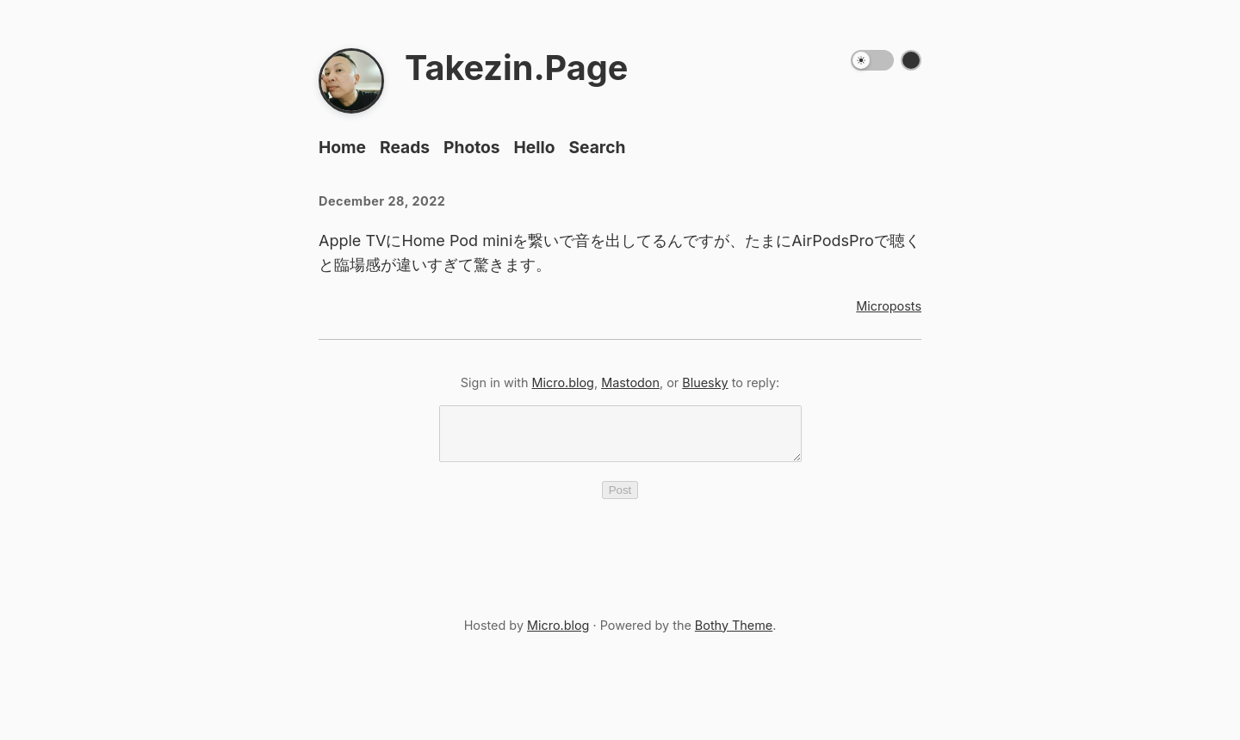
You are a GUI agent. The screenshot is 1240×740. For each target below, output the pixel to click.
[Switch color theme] (911, 60)
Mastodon (630, 382)
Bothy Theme (733, 635)
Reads (405, 147)
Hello (534, 147)
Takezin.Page (516, 68)
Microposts (888, 306)
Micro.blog (563, 382)
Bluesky (705, 382)
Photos (471, 147)
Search (596, 147)
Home (342, 147)
